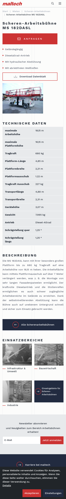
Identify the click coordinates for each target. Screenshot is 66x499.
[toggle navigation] (60, 3)
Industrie (12, 405)
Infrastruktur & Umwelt (16, 370)
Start (5, 11)
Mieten (16, 11)
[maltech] (12, 3)
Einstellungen (53, 493)
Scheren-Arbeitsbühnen (37, 11)
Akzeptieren (31, 493)
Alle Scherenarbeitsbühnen (33, 325)
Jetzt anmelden (51, 440)
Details (6, 485)
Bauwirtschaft (47, 368)
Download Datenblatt (30, 76)
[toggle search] (52, 3)
